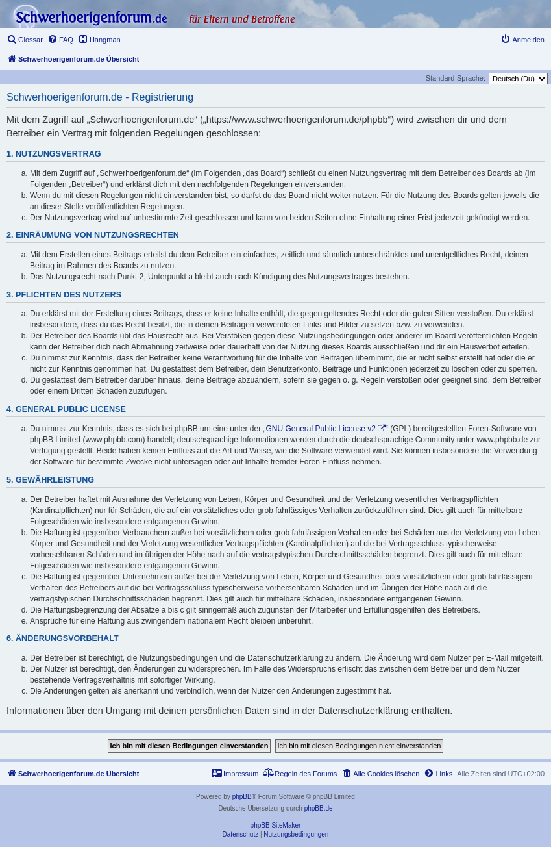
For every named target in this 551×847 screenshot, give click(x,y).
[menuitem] (24, 39)
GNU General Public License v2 (321, 428)
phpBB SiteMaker (276, 825)
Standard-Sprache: (455, 78)
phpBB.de (318, 808)
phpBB (242, 796)
